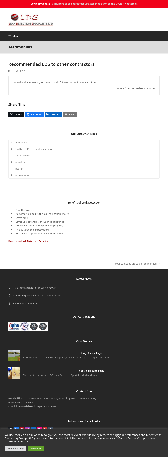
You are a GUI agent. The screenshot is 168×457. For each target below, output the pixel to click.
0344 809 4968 (25, 402)
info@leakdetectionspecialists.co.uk (36, 406)
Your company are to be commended (137, 264)
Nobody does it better (25, 303)
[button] (14, 36)
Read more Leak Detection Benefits (28, 241)
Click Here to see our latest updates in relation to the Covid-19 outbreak (94, 3)
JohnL (23, 70)
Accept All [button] (35, 448)
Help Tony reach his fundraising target (34, 287)
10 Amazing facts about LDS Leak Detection (37, 295)
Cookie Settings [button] (15, 448)
